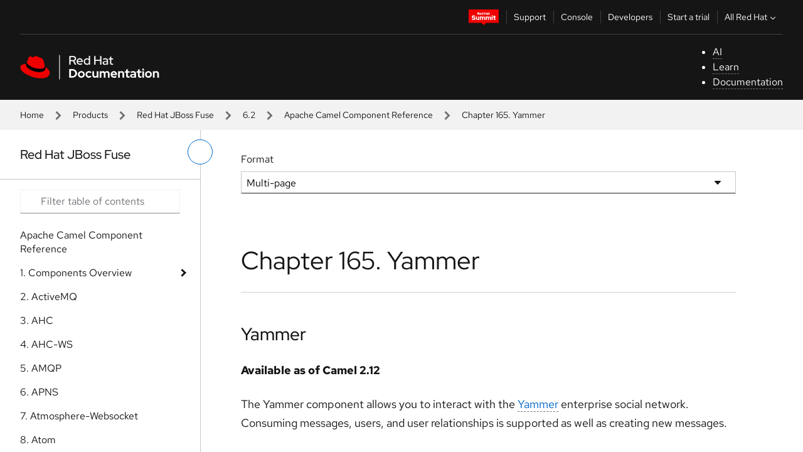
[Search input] (100, 201)
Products (90, 115)
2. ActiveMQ (48, 296)
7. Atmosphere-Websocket (79, 415)
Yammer (273, 334)
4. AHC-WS (46, 344)
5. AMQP (40, 368)
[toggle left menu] (200, 151)
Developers (630, 17)
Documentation (748, 82)
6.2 (249, 115)
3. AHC (36, 320)
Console (577, 17)
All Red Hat (752, 17)
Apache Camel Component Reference (358, 115)
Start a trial (688, 17)
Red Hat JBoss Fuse (175, 115)
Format (257, 159)
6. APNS (39, 392)
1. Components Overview (76, 272)
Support (530, 17)
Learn (726, 66)
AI (717, 51)
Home (32, 115)
